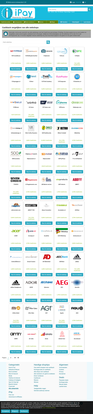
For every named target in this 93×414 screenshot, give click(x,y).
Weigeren (15, 411)
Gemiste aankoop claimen (41, 390)
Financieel (12, 386)
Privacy (61, 371)
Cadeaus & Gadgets (14, 380)
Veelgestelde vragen (40, 388)
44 (15, 357)
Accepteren (5, 411)
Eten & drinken (13, 371)
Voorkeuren (24, 411)
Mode (10, 376)
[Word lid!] (78, 2)
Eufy (56, 12)
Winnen (36, 382)
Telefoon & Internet (14, 378)
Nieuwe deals (63, 384)
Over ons (11, 395)
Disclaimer (62, 374)
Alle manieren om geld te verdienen (44, 374)
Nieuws (36, 380)
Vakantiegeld (75, 22)
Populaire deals (63, 380)
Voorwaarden (63, 367)
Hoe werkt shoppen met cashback (44, 367)
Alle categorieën (13, 388)
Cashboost (37, 378)
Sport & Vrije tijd (13, 382)
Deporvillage (67, 12)
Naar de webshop (16, 69)
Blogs (52, 22)
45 (18, 357)
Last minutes (87, 22)
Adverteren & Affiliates (15, 397)
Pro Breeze (60, 12)
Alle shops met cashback (41, 371)
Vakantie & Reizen (14, 369)
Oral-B (72, 12)
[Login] (72, 2)
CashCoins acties (5, 22)
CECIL (52, 12)
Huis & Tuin (12, 367)
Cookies (61, 369)
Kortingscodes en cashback (42, 369)
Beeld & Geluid (13, 384)
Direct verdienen (39, 376)
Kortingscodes (63, 382)
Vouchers (63, 22)
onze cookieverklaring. (49, 407)
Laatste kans (63, 386)
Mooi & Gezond (13, 374)
